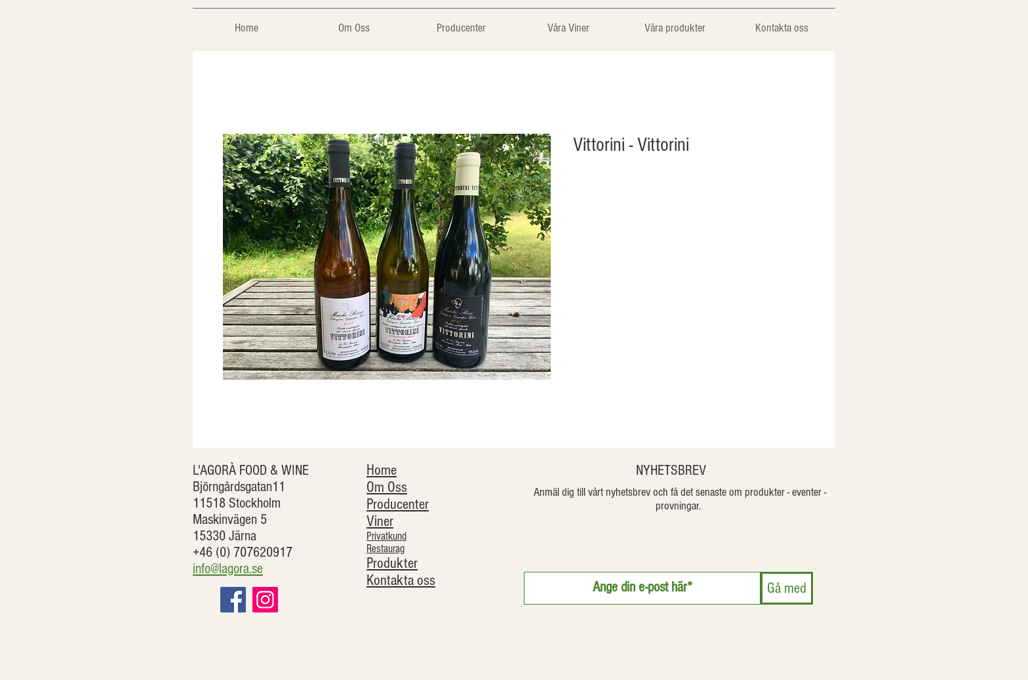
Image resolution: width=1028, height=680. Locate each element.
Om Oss (386, 487)
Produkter (392, 563)
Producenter (397, 504)
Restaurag (385, 548)
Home (381, 470)
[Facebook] (233, 599)
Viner (379, 521)
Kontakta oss (400, 580)
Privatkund (386, 536)
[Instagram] (265, 599)
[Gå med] (787, 588)
